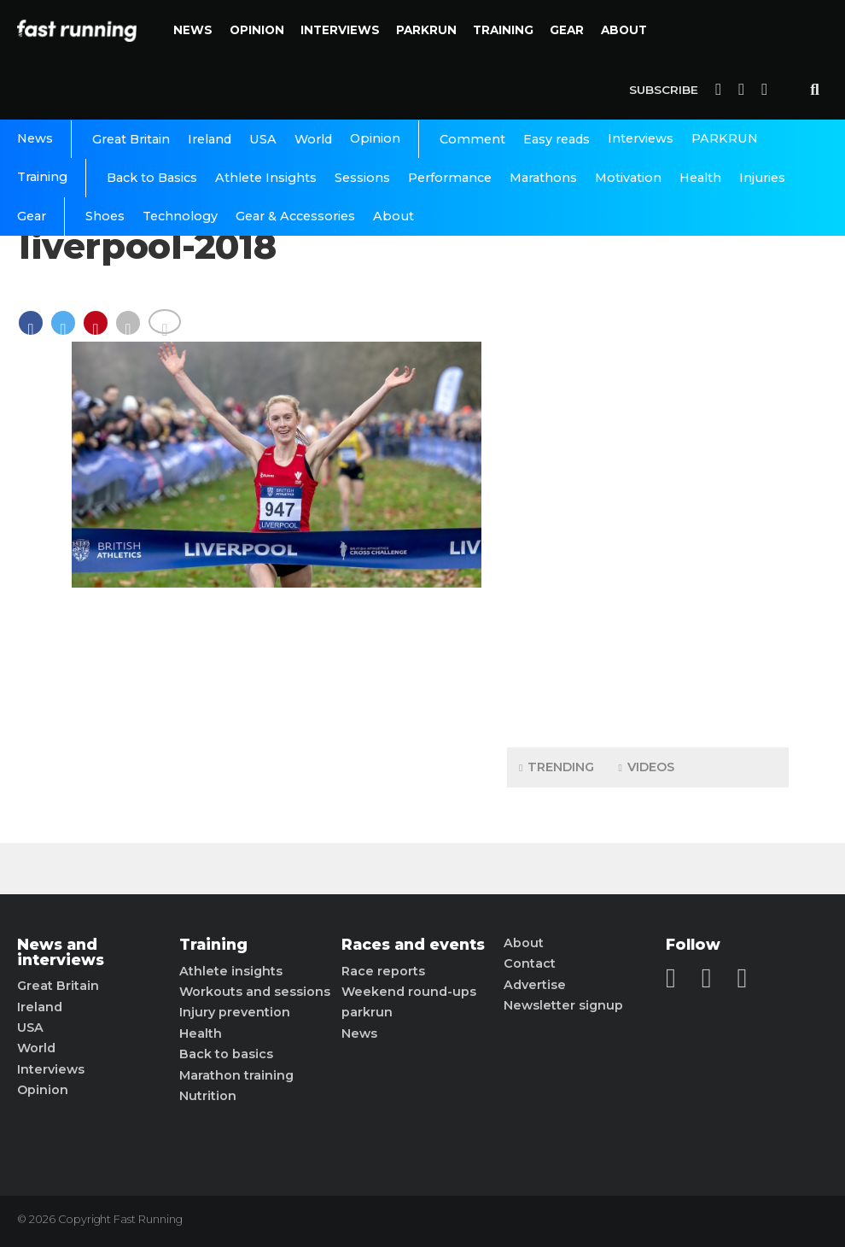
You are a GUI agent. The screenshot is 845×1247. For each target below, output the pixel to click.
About (624, 30)
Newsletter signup (563, 1005)
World (313, 139)
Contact (530, 963)
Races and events (413, 944)
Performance (450, 177)
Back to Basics (152, 177)
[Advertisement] (648, 465)
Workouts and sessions (254, 992)
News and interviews (60, 952)
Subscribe (663, 90)
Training (503, 30)
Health (700, 177)
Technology (180, 216)
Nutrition (207, 1096)
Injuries (762, 177)
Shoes (105, 216)
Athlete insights (231, 971)
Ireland (209, 139)
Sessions (362, 177)
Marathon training (236, 1075)
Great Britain (131, 139)
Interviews (340, 30)
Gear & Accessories (295, 216)
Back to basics (226, 1054)
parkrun (367, 1012)
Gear (567, 30)
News (193, 30)
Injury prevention (234, 1012)
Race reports (383, 971)
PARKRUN (426, 30)
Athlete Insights (266, 177)
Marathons (543, 177)
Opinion (257, 30)
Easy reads (556, 139)
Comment (472, 139)
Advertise (535, 985)
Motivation (628, 177)
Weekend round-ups (408, 992)
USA (263, 139)
